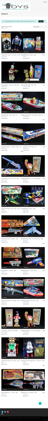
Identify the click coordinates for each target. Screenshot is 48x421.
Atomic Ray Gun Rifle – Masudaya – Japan (9, 238)
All (7, 27)
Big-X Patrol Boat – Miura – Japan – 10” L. (9, 115)
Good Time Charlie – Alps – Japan (29, 84)
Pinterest (8, 412)
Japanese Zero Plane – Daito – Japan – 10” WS (10, 208)
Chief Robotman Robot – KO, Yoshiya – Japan (10, 360)
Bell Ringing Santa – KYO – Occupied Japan (31, 178)
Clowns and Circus (26, 86)
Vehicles (3, 210)
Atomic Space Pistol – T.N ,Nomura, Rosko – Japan (33, 238)
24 (4, 27)
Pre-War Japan (4, 86)
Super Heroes (4, 56)
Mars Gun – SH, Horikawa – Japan (30, 392)
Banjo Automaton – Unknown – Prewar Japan (10, 84)
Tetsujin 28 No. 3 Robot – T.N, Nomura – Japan (10, 54)
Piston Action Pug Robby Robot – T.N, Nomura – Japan (34, 360)
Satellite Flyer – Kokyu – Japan (29, 208)
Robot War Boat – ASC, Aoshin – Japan (30, 300)
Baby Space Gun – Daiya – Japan (29, 270)
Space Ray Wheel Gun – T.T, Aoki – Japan (9, 392)
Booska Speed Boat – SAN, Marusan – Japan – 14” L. (33, 115)
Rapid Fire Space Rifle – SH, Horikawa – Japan (10, 300)
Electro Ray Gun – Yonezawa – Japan (8, 270)
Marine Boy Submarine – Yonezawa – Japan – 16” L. (11, 146)
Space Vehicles (26, 302)
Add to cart (4, 143)
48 (5, 27)
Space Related (26, 210)
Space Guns (3, 240)
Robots (24, 56)
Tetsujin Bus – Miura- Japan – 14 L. (30, 146)
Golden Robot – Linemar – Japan (29, 54)
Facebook (5, 412)
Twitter (2, 412)
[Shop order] (40, 27)
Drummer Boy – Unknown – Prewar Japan (9, 330)
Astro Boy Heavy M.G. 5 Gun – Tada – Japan (10, 178)
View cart (41, 21)
